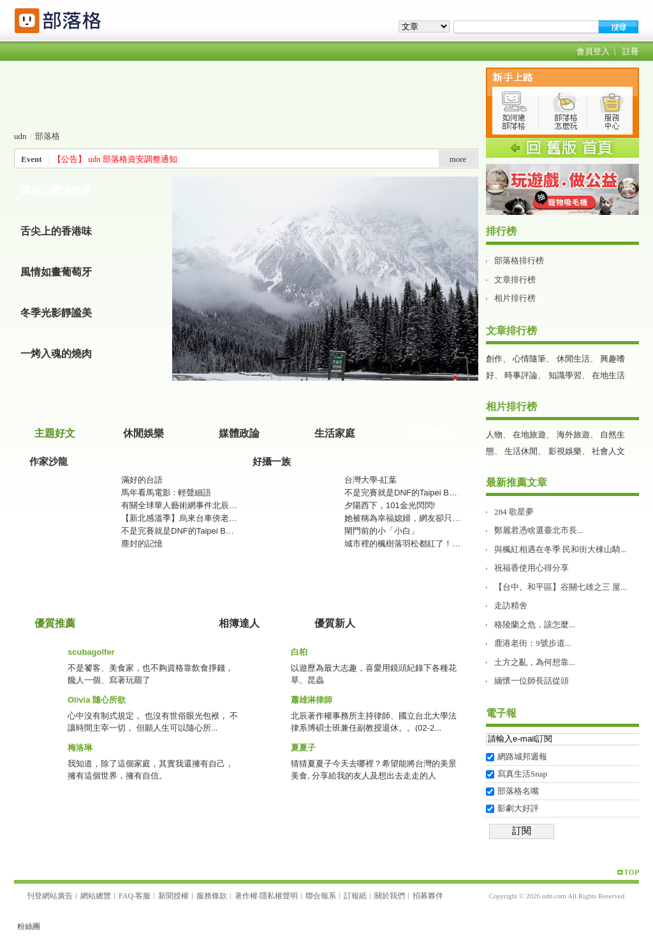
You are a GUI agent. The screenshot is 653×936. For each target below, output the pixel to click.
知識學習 (565, 375)
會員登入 (593, 51)
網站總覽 (95, 895)
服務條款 (211, 895)
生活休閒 (521, 451)
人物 (494, 434)
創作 (494, 358)
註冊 (630, 51)
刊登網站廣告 (50, 895)
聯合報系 (320, 895)
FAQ (126, 895)
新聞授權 (173, 895)
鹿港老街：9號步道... (532, 643)
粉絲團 (28, 926)
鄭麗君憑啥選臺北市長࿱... (538, 530)
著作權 (246, 895)
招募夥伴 (428, 895)
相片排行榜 (515, 298)
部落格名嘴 (518, 791)
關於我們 (389, 895)
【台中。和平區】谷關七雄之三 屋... (560, 587)
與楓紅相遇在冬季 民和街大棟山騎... (560, 549)
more (458, 159)
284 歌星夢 (514, 511)
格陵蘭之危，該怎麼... (534, 624)
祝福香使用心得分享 (531, 568)
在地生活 (608, 375)
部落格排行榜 (519, 260)
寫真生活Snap (522, 774)
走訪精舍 (510, 605)
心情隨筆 (529, 358)
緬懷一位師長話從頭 (531, 680)
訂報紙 (355, 895)
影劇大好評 (518, 808)
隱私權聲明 (279, 895)
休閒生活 (573, 358)
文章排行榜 (515, 279)
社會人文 (608, 451)
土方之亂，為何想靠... (534, 662)
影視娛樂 (565, 451)
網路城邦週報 (522, 756)
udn (20, 136)
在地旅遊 (529, 434)
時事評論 (521, 375)
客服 (142, 895)
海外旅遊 (573, 434)
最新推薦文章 (516, 482)
